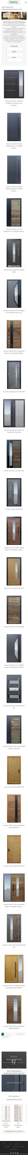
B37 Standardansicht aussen (18, 1125)
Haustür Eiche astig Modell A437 (14, 588)
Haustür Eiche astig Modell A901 (14, 787)
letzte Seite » (5, 1037)
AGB (24, 1144)
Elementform (14, 46)
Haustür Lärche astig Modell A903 (14, 866)
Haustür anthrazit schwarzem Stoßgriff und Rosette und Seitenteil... (14, 103)
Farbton (14, 52)
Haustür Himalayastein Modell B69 (14, 392)
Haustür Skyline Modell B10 (14, 509)
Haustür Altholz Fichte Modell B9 (14, 627)
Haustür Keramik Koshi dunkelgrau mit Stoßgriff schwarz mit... (14, 312)
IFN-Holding (14, 1149)
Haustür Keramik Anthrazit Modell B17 (14, 707)
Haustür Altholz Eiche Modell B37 (14, 471)
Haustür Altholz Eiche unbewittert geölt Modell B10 (14, 1027)
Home (10, 1144)
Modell (14, 57)
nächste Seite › (20, 1034)
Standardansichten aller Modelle (14, 1131)
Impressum (7, 1146)
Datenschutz (17, 1144)
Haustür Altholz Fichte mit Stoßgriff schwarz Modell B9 (14, 747)
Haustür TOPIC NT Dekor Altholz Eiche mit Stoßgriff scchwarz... (14, 549)
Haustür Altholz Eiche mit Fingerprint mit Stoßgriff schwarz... (14, 230)
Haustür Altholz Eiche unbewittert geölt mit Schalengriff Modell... (14, 352)
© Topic (4, 1144)
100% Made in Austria (18, 1146)
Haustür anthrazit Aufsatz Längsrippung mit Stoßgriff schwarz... (14, 146)
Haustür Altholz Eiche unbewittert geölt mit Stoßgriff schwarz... (14, 906)
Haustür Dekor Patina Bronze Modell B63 (14, 946)
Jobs (14, 1045)
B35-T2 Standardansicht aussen (6, 1125)
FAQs (14, 1048)
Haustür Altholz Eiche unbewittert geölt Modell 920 (14, 826)
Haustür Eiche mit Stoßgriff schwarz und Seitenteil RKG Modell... (14, 987)
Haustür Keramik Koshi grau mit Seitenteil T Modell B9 (14, 431)
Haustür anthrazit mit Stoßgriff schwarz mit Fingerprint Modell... (14, 666)
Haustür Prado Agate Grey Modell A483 (14, 271)
